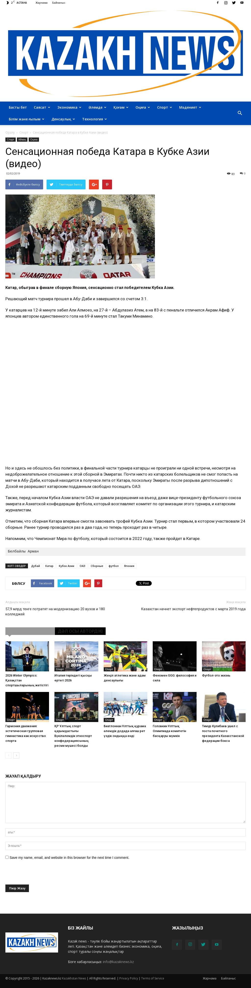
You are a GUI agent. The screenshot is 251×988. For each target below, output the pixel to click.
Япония (129, 566)
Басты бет (18, 107)
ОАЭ (82, 566)
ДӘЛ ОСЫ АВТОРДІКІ (80, 631)
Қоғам (120, 107)
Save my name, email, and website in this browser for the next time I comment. (69, 858)
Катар (49, 566)
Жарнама (42, 2)
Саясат (42, 107)
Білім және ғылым (26, 119)
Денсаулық (63, 119)
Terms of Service (152, 978)
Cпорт (10, 139)
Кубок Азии (66, 566)
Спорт (164, 107)
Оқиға (143, 107)
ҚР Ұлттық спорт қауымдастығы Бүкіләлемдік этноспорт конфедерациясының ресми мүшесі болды (73, 735)
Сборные (97, 566)
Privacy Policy (128, 978)
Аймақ (22, 139)
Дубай (35, 566)
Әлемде (97, 107)
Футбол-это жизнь (216, 675)
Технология (94, 119)
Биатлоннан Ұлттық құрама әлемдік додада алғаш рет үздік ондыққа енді (125, 731)
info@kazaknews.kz (118, 961)
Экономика (69, 107)
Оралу (10, 132)
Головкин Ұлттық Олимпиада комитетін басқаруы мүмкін (169, 731)
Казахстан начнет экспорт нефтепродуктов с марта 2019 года (193, 609)
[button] (240, 113)
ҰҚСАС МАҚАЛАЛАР (30, 631)
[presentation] (42, 875)
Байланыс (58, 2)
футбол (114, 566)
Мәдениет (190, 107)
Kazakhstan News (74, 978)
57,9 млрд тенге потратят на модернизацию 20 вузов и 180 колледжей (55, 611)
